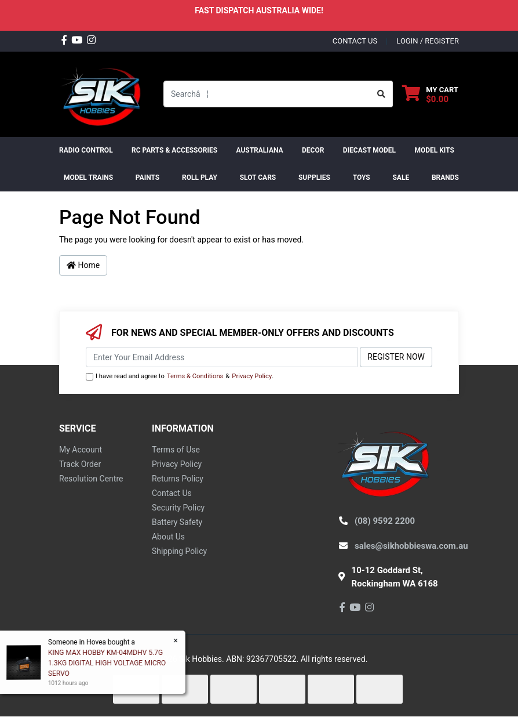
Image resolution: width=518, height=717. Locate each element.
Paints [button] (147, 177)
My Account (80, 449)
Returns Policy (177, 478)
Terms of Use (176, 449)
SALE (400, 177)
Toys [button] (361, 177)
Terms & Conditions (195, 376)
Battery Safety (177, 522)
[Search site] (381, 94)
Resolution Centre (91, 478)
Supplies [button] (314, 177)
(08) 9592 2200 (385, 521)
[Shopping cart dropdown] (430, 94)
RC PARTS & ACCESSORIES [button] (174, 150)
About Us (168, 536)
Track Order (80, 464)
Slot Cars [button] (258, 177)
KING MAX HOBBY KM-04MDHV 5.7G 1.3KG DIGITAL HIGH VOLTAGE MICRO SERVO (106, 663)
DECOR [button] (313, 150)
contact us (355, 41)
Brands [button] (445, 177)
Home (83, 265)
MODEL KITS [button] (434, 150)
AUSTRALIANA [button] (259, 150)
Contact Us (172, 493)
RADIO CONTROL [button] (86, 150)
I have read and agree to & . (179, 377)
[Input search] (267, 94)
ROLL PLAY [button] (199, 177)
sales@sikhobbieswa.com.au (411, 546)
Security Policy (178, 507)
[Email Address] (222, 357)
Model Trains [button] (88, 177)
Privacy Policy (252, 376)
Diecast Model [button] (369, 150)
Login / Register (427, 41)
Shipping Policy (179, 551)
